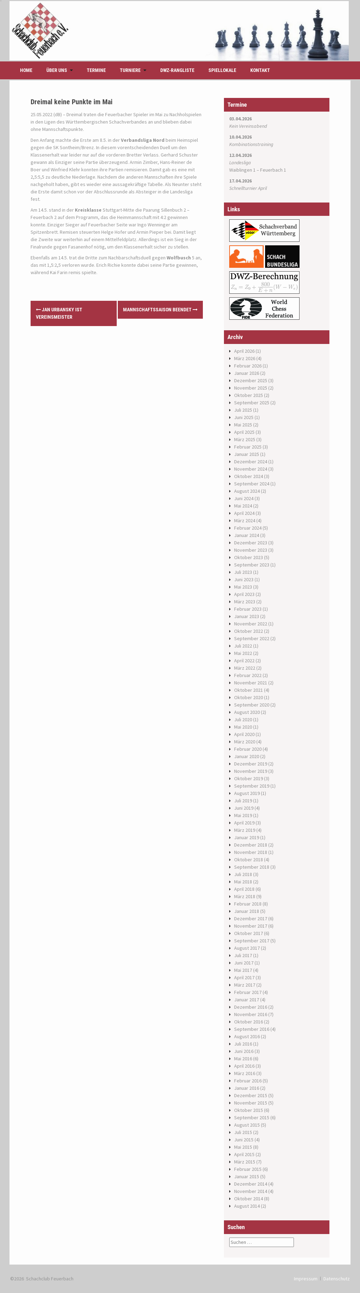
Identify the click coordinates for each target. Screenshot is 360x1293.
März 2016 (244, 1073)
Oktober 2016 (248, 1022)
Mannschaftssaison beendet (160, 309)
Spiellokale (222, 70)
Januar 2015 (246, 1176)
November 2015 (250, 1103)
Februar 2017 (248, 992)
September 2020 (251, 705)
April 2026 (244, 351)
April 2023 (244, 594)
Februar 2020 (248, 749)
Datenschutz (336, 1278)
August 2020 (247, 712)
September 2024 (251, 483)
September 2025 (251, 402)
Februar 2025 (248, 447)
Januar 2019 (246, 837)
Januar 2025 (246, 454)
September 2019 (251, 786)
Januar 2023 (246, 616)
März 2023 (244, 601)
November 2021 (250, 682)
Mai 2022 (243, 653)
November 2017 (250, 926)
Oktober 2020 (248, 697)
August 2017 (247, 948)
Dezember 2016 (250, 1007)
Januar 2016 (246, 1088)
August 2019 (247, 793)
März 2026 (244, 358)
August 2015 (247, 1125)
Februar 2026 (248, 366)
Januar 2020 (246, 756)
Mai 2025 (243, 425)
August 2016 (247, 1036)
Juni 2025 (243, 417)
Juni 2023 (243, 579)
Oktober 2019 (248, 778)
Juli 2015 (243, 1132)
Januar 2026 (246, 373)
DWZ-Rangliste (177, 70)
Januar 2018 (246, 911)
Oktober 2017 (248, 933)
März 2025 (244, 439)
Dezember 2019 (250, 764)
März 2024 (244, 520)
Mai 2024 (243, 506)
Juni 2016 (243, 1051)
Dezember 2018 (250, 845)
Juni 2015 (243, 1139)
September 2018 (251, 867)
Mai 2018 (243, 881)
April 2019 (244, 823)
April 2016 (244, 1066)
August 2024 (247, 491)
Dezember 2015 (250, 1095)
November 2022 (250, 624)
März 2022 (244, 668)
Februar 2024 (248, 528)
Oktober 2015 (248, 1110)
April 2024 (244, 513)
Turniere (130, 70)
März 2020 (244, 741)
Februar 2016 (248, 1081)
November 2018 (250, 852)
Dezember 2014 (250, 1184)
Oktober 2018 (248, 859)
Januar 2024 (246, 535)
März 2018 (244, 896)
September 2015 (251, 1117)
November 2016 (250, 1014)
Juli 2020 (243, 719)
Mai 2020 (243, 727)
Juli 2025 (243, 410)
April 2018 (244, 889)
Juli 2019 (243, 800)
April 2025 (244, 432)
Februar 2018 (248, 904)
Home (26, 70)
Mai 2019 (243, 815)
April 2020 (244, 734)
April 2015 (244, 1154)
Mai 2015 (243, 1147)
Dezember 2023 (250, 542)
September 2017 (251, 940)
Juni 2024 (243, 498)
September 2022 (251, 638)
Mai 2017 (243, 970)
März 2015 (244, 1162)
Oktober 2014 (248, 1198)
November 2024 (250, 469)
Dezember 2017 (250, 918)
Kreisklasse (88, 210)
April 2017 (244, 977)
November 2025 (250, 388)
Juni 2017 (243, 963)
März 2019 (244, 830)
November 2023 (250, 550)
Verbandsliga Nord (143, 140)
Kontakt (260, 70)
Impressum (305, 1278)
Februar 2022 (248, 675)
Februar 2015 (248, 1169)
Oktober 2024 (248, 476)
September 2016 (251, 1029)
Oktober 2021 (248, 690)
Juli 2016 (243, 1044)
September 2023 (251, 565)
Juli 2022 (243, 646)
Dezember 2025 (250, 380)
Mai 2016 (243, 1058)
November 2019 (250, 771)
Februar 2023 (248, 609)
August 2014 (247, 1206)
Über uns (56, 70)
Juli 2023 (243, 572)
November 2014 (250, 1191)
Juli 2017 (243, 955)
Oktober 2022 (248, 631)
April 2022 (244, 660)
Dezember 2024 (250, 461)
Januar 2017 (246, 999)
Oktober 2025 (248, 395)
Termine (96, 70)
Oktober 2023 (248, 557)
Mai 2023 (243, 587)
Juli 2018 (243, 874)
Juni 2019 (243, 808)
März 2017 (244, 985)
